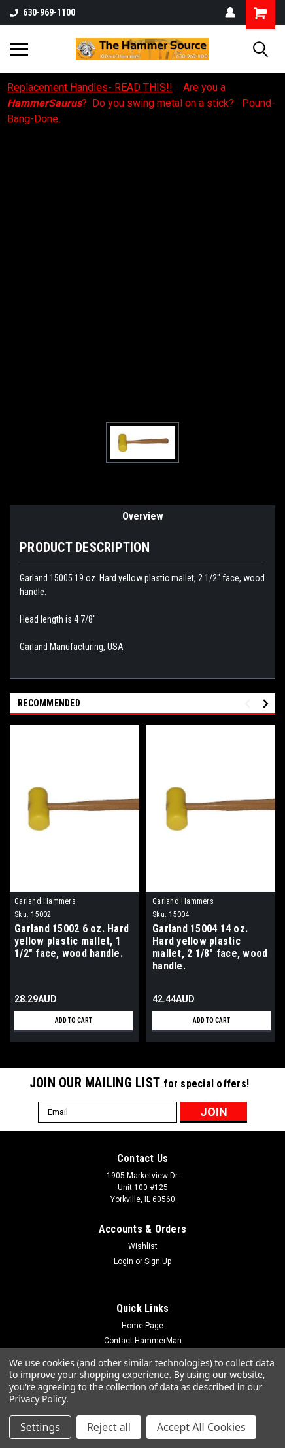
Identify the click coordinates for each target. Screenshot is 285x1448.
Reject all (109, 1427)
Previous (249, 703)
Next (268, 703)
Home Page (142, 1325)
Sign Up (157, 1261)
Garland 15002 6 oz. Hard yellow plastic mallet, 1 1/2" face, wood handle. (71, 941)
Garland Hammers (45, 901)
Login (123, 1261)
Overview (142, 516)
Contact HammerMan (143, 1340)
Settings (40, 1427)
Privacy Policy (37, 1398)
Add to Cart (73, 1020)
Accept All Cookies (201, 1427)
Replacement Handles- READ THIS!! (90, 87)
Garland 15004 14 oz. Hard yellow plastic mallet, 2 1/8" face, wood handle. (209, 947)
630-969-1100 (42, 12)
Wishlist (143, 1246)
